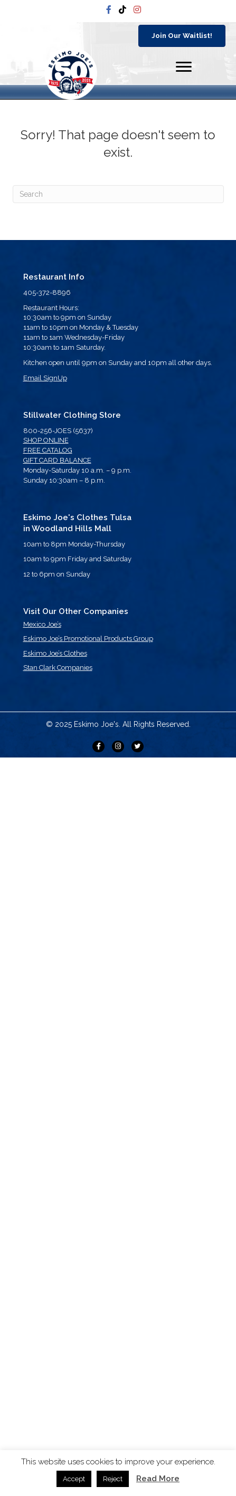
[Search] (118, 194)
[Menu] (184, 67)
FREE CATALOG (47, 450)
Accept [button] (74, 1479)
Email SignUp (45, 378)
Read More (158, 1478)
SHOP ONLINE (46, 440)
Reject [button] (112, 1479)
